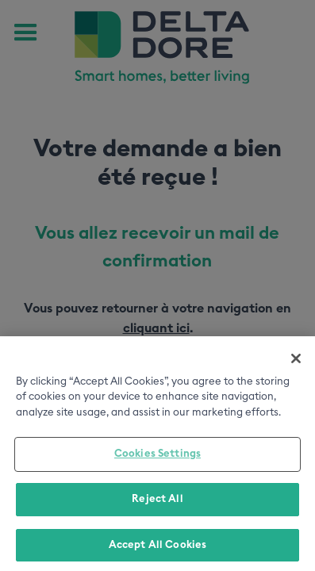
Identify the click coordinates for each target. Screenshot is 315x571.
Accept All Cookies (157, 547)
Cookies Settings (157, 456)
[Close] (296, 360)
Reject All (157, 501)
